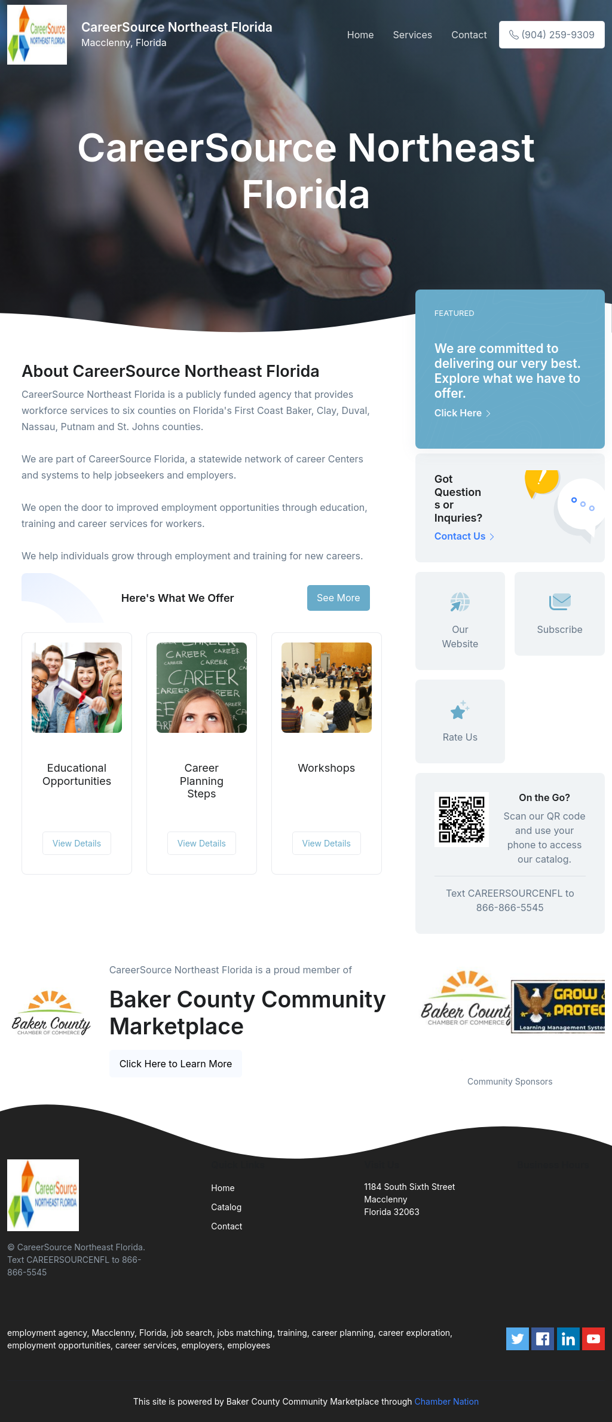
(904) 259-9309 (552, 35)
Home (360, 35)
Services (413, 35)
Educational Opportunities (76, 774)
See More (338, 598)
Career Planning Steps (202, 781)
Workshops (326, 768)
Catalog (226, 1207)
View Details (77, 843)
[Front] (39, 35)
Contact (468, 35)
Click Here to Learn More (176, 1064)
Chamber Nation (447, 1401)
